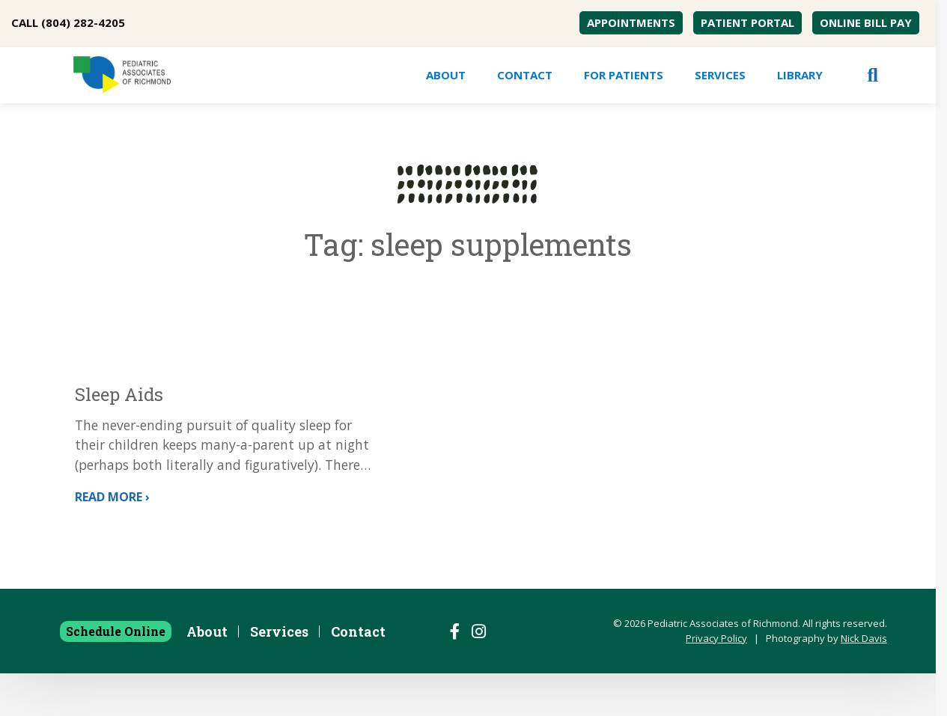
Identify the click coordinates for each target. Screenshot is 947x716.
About (446, 74)
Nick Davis (864, 681)
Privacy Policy (716, 681)
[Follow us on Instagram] (479, 674)
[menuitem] (631, 23)
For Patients (623, 74)
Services (720, 74)
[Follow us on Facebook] (455, 674)
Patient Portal (747, 22)
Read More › (114, 538)
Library (800, 74)
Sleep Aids (121, 394)
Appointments (631, 22)
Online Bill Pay (866, 22)
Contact (524, 74)
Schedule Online (115, 674)
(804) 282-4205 (83, 22)
